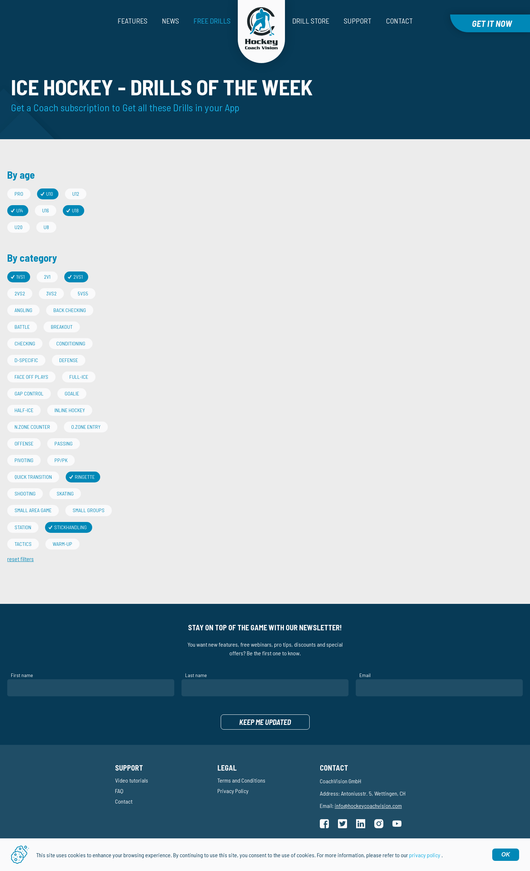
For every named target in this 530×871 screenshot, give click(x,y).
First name (22, 675)
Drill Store (310, 20)
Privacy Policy (233, 790)
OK (505, 854)
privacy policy (424, 854)
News (170, 20)
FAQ (119, 790)
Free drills (212, 20)
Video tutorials (131, 780)
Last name (196, 675)
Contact (399, 20)
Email (365, 675)
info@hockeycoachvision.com (368, 805)
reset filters (20, 558)
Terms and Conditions (241, 780)
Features (132, 20)
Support (357, 20)
